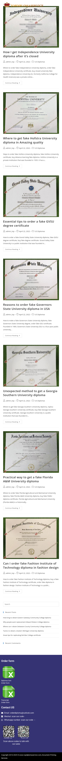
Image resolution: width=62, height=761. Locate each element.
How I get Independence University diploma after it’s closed (29, 54)
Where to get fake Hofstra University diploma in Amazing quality (30, 140)
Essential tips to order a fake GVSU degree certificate (28, 223)
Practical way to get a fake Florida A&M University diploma (28, 479)
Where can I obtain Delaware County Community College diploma (27, 626)
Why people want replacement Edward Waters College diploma (26, 622)
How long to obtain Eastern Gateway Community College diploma (27, 618)
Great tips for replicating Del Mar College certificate (22, 635)
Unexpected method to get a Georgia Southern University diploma (30, 393)
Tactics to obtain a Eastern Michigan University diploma (23, 631)
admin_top (10, 62)
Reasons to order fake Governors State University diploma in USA (27, 307)
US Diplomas (40, 62)
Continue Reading (13, 82)
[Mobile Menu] (54, 4)
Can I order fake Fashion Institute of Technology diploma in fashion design (31, 565)
